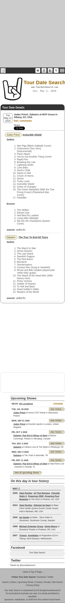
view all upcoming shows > (27, 472)
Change (58, 403)
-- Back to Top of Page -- (32, 572)
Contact (38, 582)
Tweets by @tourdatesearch (22, 565)
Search (5, 582)
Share (17, 125)
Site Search (57, 582)
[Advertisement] (32, 34)
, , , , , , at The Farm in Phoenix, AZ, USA (39, 496)
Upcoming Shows (25, 582)
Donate (47, 582)
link (16, 120)
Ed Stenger (41, 590)
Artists (13, 582)
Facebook (41, 577)
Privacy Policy (33, 585)
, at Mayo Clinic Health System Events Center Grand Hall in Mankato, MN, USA (39, 508)
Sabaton (10, 237)
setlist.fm (20, 229)
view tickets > (56, 409)
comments (26, 120)
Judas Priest (13, 134)
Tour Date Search (37, 552)
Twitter (50, 577)
